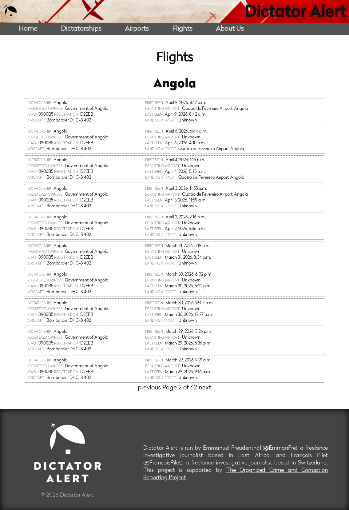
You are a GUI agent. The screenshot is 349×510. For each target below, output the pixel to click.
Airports (137, 29)
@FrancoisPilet (163, 463)
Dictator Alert (295, 13)
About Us (230, 29)
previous (149, 388)
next (205, 388)
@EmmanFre (280, 448)
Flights (182, 29)
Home (28, 29)
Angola (174, 84)
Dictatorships (81, 29)
